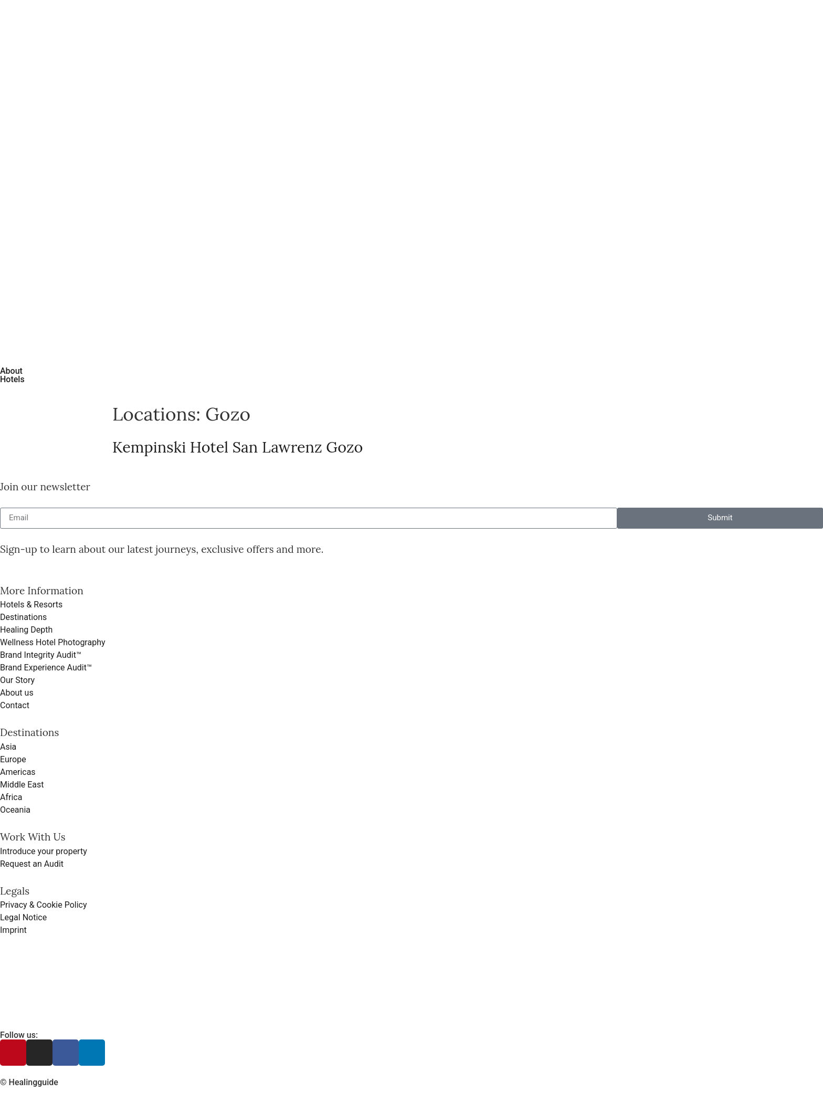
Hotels (12, 379)
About (11, 371)
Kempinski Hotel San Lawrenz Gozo (237, 447)
